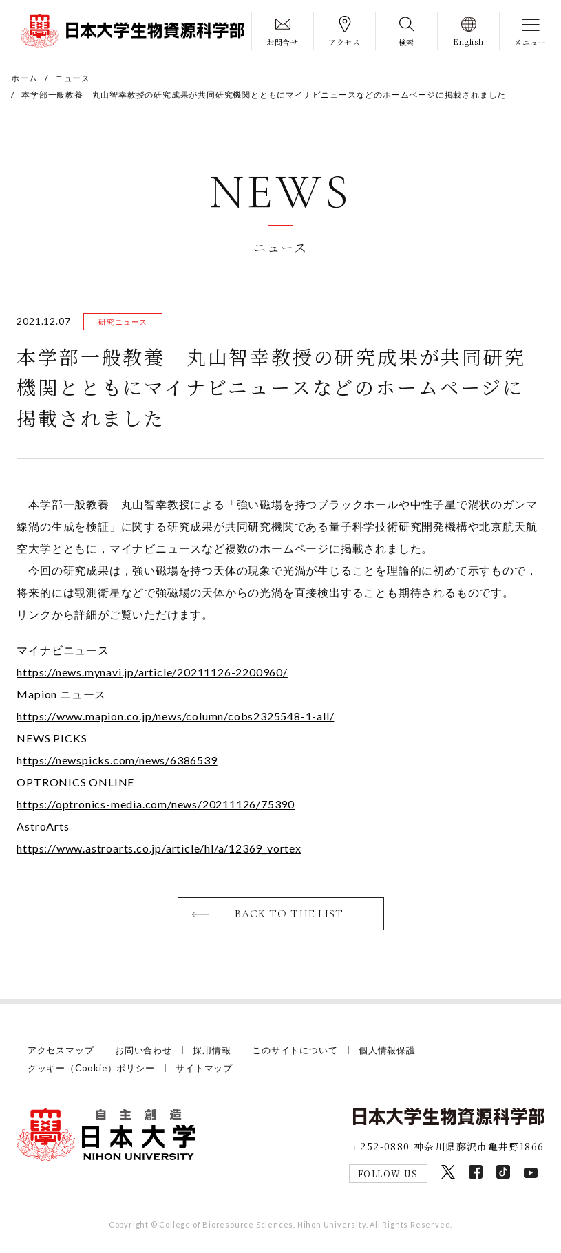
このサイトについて (294, 1050)
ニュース (72, 78)
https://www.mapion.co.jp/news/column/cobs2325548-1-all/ (175, 715)
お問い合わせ (143, 1050)
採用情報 (212, 1050)
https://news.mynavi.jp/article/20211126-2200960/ (152, 671)
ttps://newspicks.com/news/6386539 (120, 760)
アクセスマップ (61, 1050)
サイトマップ (204, 1067)
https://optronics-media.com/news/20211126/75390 (156, 804)
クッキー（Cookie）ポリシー (91, 1067)
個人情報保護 (387, 1050)
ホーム (24, 78)
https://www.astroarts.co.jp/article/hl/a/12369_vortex (159, 848)
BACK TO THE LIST (289, 914)
